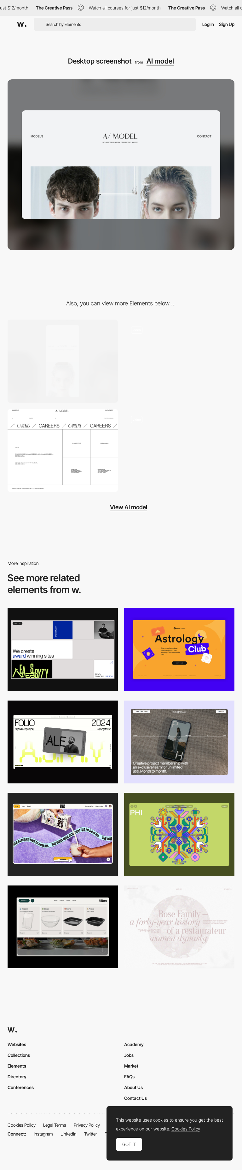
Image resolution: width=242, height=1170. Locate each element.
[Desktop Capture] (179, 649)
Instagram (43, 1133)
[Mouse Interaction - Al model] (179, 361)
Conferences (21, 1087)
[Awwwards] (21, 24)
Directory (17, 1076)
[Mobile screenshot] (63, 361)
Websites (17, 1044)
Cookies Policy (22, 1125)
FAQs (129, 1076)
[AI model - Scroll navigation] (179, 450)
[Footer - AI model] (63, 450)
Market (131, 1066)
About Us (133, 1087)
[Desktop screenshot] (179, 927)
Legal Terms (54, 1125)
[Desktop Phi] (179, 834)
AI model (160, 61)
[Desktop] (63, 649)
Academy (134, 1044)
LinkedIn (68, 1133)
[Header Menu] (63, 927)
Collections (19, 1055)
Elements (17, 1066)
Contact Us (135, 1098)
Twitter (90, 1133)
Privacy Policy (87, 1125)
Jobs (129, 1055)
